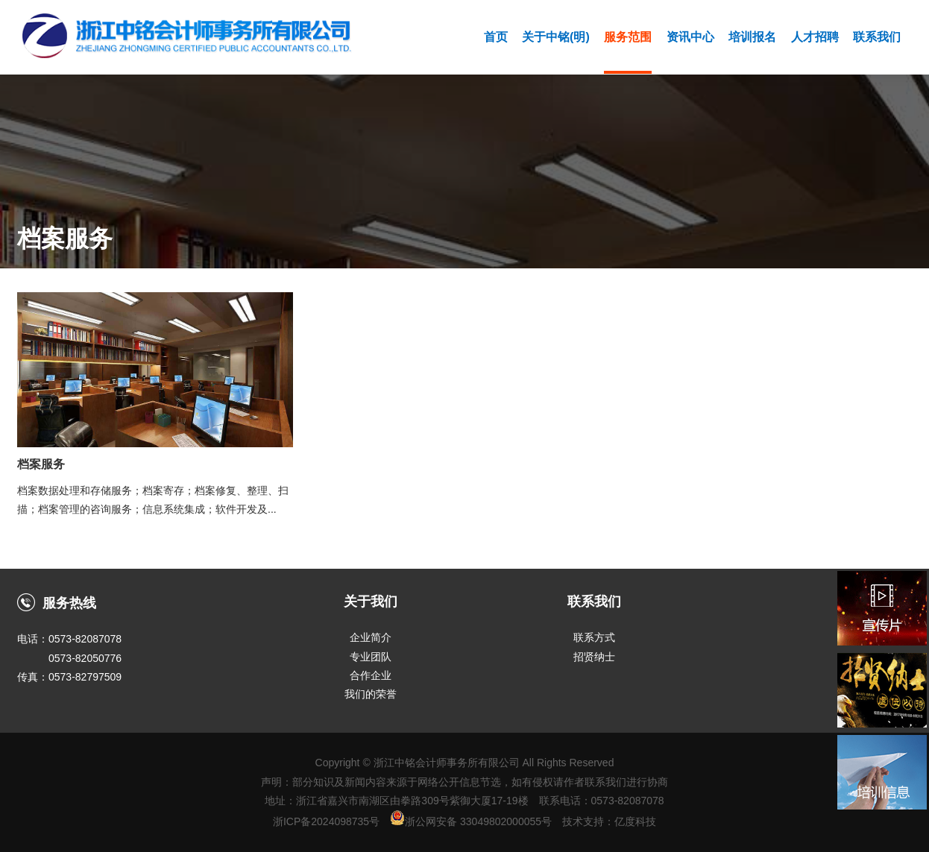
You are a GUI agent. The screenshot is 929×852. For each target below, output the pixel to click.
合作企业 (370, 675)
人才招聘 (815, 37)
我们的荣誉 (370, 694)
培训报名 (752, 37)
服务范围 (628, 37)
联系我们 (877, 37)
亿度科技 (635, 821)
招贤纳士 (594, 657)
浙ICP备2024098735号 (326, 821)
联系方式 (594, 637)
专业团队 (370, 657)
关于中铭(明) (556, 37)
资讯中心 (690, 37)
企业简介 (370, 637)
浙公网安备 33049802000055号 (471, 821)
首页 (496, 37)
